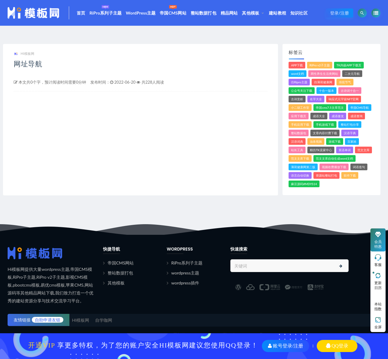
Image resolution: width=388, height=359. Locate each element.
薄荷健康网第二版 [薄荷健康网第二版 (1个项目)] (303, 167)
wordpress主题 (185, 272)
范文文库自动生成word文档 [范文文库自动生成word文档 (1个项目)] (334, 158)
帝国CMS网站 (173, 9)
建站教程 (277, 12)
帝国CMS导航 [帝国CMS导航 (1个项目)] (359, 107)
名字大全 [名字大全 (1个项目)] (316, 99)
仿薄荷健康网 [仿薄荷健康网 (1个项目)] (323, 82)
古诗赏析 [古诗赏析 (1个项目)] (297, 99)
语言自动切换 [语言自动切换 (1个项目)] (300, 175)
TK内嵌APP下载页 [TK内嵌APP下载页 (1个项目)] (348, 65)
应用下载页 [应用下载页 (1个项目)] (298, 116)
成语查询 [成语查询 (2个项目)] (356, 116)
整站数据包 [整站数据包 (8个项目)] (298, 133)
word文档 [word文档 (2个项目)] (297, 73)
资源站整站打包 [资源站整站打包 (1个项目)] (326, 175)
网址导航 (28, 64)
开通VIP (41, 345)
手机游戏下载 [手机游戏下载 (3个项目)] (325, 124)
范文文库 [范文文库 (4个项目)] (363, 150)
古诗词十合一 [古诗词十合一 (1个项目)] (350, 90)
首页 (81, 12)
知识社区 (299, 12)
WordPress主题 (141, 12)
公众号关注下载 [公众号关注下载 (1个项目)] (301, 90)
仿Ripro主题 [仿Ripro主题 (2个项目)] (299, 82)
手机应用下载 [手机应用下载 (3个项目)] (300, 124)
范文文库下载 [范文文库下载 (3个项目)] (300, 158)
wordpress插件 (185, 282)
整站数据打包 (203, 12)
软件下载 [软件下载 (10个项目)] (350, 175)
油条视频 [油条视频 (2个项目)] (316, 141)
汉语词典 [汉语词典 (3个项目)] (297, 141)
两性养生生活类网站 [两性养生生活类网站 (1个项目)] (324, 73)
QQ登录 (337, 345)
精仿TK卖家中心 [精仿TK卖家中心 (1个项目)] (321, 150)
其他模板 (250, 12)
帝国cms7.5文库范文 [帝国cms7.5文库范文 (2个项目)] (329, 107)
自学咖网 (103, 320)
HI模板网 (24, 54)
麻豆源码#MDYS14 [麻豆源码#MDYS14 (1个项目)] (304, 184)
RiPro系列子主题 (105, 9)
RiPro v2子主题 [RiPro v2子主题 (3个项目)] (319, 65)
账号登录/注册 (285, 345)
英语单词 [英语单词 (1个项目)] (345, 150)
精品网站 (229, 12)
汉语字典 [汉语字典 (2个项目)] (350, 133)
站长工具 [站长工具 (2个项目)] (297, 150)
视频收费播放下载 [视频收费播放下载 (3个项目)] (334, 167)
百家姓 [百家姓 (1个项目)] (351, 141)
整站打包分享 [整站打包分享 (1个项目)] (350, 124)
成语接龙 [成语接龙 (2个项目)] (338, 116)
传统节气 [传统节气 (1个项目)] (345, 82)
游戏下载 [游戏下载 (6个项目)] (335, 141)
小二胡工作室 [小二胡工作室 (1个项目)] (300, 107)
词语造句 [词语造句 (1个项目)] (359, 167)
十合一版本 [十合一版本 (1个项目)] (326, 90)
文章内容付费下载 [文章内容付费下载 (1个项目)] (325, 133)
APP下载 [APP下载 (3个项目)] (297, 65)
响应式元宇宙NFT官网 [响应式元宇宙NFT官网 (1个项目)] (344, 99)
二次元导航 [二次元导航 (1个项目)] (352, 73)
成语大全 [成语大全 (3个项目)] (319, 116)
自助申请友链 (47, 319)
